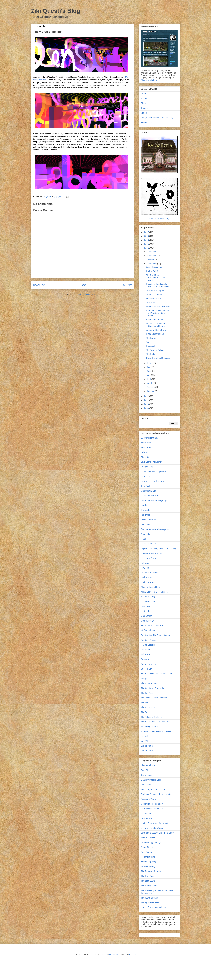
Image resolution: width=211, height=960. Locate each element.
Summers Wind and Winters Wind (156, 673)
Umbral (144, 736)
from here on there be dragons (155, 529)
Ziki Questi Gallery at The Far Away (157, 117)
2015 (146, 240)
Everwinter (146, 510)
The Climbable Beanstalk (152, 688)
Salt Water (145, 654)
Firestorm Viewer (148, 799)
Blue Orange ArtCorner (151, 462)
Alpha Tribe (146, 442)
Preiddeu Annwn (148, 640)
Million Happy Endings (151, 842)
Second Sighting (148, 861)
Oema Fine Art (147, 847)
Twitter (144, 98)
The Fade (150, 354)
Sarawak (145, 659)
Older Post (126, 285)
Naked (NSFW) (148, 597)
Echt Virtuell (146, 784)
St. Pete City (146, 669)
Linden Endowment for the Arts (155, 823)
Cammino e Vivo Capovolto (153, 471)
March (150, 383)
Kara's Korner (147, 818)
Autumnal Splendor (155, 319)
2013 (146, 248)
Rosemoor (145, 649)
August (150, 363)
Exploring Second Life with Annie (156, 794)
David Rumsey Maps (150, 495)
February (151, 387)
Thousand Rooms (154, 294)
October (150, 260)
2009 (146, 408)
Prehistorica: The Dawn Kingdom (156, 635)
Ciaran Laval (147, 775)
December (151, 251)
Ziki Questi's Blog (55, 11)
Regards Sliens (148, 857)
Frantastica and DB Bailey (158, 306)
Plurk (143, 103)
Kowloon (145, 568)
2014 (146, 244)
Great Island (146, 534)
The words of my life (155, 290)
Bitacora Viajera (148, 765)
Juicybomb (146, 813)
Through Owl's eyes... (151, 902)
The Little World (148, 881)
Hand (143, 539)
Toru (148, 342)
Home (83, 285)
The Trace (150, 302)
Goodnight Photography (152, 804)
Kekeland (145, 563)
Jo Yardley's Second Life (152, 809)
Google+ (145, 108)
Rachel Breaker (148, 645)
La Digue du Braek (149, 572)
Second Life (146, 122)
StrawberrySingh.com (151, 866)
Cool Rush (145, 486)
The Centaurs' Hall (149, 683)
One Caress (146, 616)
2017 (146, 232)
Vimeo (144, 113)
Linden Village (147, 582)
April (149, 379)
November (151, 255)
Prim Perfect (146, 852)
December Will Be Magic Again (155, 500)
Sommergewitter (148, 664)
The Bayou (151, 338)
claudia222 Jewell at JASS (153, 481)
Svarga (144, 678)
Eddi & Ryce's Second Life (153, 789)
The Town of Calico (155, 350)
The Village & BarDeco (151, 717)
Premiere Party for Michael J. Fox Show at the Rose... (158, 313)
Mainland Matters (149, 80)
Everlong (145, 505)
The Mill (144, 702)
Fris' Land (145, 524)
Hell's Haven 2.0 (148, 544)
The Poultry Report (149, 885)
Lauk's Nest (146, 577)
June (149, 371)
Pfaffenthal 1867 (148, 630)
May (149, 375)
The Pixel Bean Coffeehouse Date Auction (155, 277)
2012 (146, 396)
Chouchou (145, 476)
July (149, 367)
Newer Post (39, 285)
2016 (146, 236)
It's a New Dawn (148, 558)
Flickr (143, 93)
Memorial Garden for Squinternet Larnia (155, 324)
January (150, 391)
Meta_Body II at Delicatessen (154, 592)
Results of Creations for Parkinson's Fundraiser (157, 285)
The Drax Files (147, 876)
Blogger (132, 954)
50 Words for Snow (149, 438)
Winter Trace (147, 750)
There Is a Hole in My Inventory (155, 722)
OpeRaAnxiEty (147, 621)
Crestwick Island (148, 491)
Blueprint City (147, 467)
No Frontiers (146, 606)
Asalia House (147, 447)
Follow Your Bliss (148, 520)
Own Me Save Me (154, 267)
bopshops (113, 954)
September (152, 263)
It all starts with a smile (151, 553)
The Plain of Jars (148, 707)
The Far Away (147, 693)
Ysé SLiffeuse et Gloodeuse (153, 907)
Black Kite (145, 457)
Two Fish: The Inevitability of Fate (156, 731)
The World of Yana (149, 898)
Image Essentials (154, 298)
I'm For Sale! (152, 271)
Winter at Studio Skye (156, 330)
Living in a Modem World (152, 828)
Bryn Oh (144, 770)
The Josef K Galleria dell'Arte (154, 697)
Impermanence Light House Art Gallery (158, 548)
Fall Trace (145, 515)
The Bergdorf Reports (151, 871)
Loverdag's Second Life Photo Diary (157, 833)
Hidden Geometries (155, 334)
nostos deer (146, 611)
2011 (146, 400)
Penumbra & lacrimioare (152, 625)
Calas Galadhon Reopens (158, 358)
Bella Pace (146, 452)
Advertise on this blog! (159, 218)
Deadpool (150, 346)
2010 (146, 404)
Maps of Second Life (150, 587)
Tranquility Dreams (149, 726)
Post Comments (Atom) (88, 294)
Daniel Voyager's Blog (151, 780)
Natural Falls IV (148, 601)
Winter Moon (147, 746)
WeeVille (145, 741)
